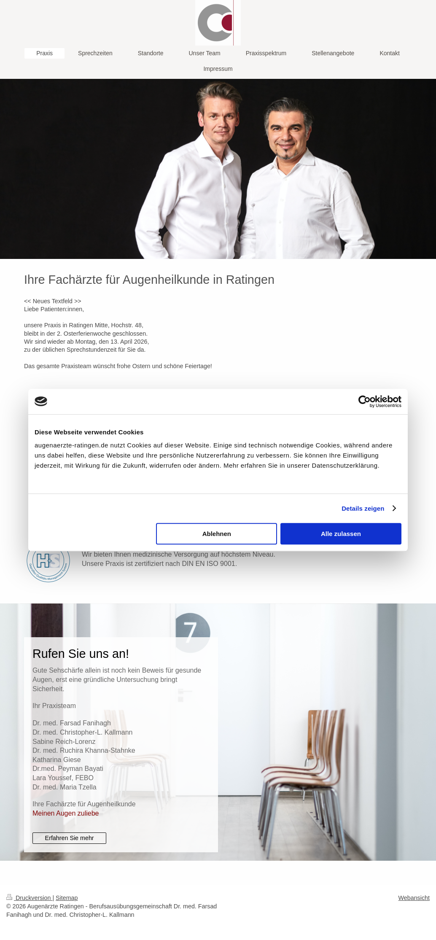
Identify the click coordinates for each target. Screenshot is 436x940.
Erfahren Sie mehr (69, 838)
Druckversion (29, 897)
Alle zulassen (341, 533)
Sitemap (67, 897)
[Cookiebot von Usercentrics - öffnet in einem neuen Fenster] (364, 401)
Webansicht (414, 897)
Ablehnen (216, 533)
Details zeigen (363, 508)
